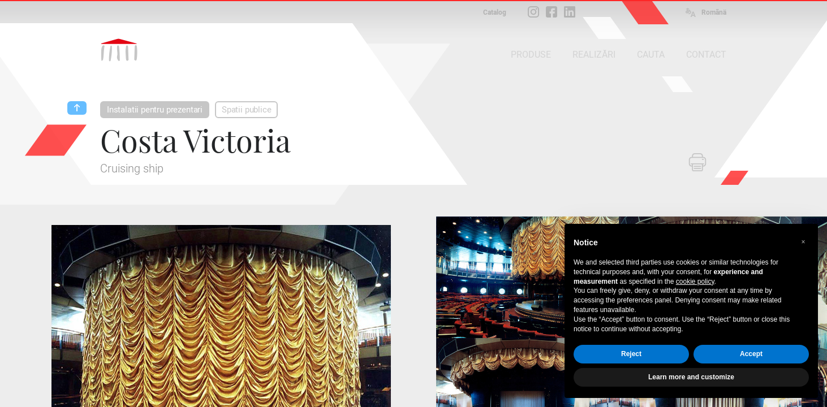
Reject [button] (631, 354)
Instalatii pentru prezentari (155, 110)
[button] (803, 242)
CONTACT (706, 54)
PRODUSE (531, 54)
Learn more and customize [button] (691, 377)
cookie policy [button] (695, 281)
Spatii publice (246, 110)
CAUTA (651, 54)
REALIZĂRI (593, 54)
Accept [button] (751, 354)
